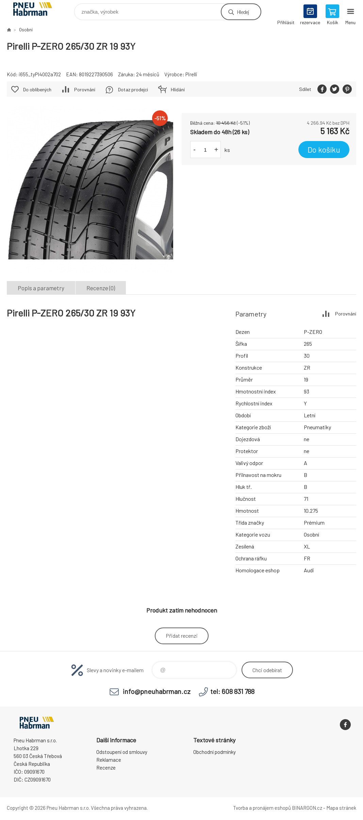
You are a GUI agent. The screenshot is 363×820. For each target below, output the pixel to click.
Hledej (243, 12)
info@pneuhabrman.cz (157, 691)
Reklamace (108, 760)
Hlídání (178, 89)
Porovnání (84, 89)
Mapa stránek (341, 808)
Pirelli (191, 74)
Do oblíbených (37, 89)
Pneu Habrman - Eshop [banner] (37, 10)
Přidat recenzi (182, 635)
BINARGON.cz (307, 808)
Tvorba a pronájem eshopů (262, 808)
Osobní (26, 29)
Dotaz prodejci (133, 89)
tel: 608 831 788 (232, 691)
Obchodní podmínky (214, 752)
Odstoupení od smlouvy (121, 752)
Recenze (106, 767)
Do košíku (324, 149)
